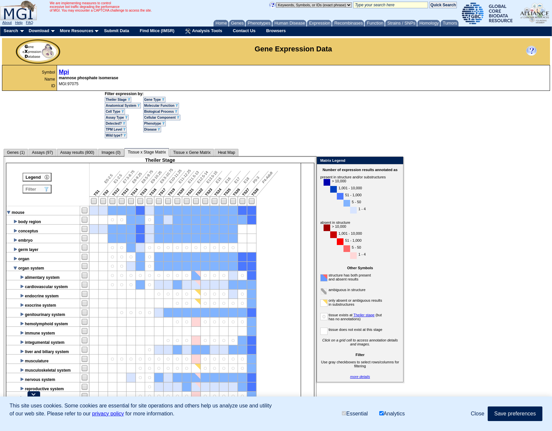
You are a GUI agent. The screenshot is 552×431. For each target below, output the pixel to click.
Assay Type (117, 117)
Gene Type (154, 99)
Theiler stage (364, 315)
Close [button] (477, 413)
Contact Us (244, 30)
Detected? (115, 123)
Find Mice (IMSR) (157, 30)
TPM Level (116, 129)
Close (397, 160)
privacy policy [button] (108, 413)
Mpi (64, 72)
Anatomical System (123, 105)
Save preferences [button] (515, 413)
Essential (355, 413)
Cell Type (115, 111)
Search (11, 30)
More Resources (76, 30)
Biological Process (160, 111)
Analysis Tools (203, 31)
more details (360, 377)
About (7, 23)
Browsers (276, 30)
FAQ (29, 23)
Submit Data (116, 30)
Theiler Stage (118, 99)
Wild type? (116, 135)
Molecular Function (161, 105)
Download (39, 30)
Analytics (392, 413)
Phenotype (154, 123)
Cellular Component (161, 117)
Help (19, 23)
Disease (152, 129)
